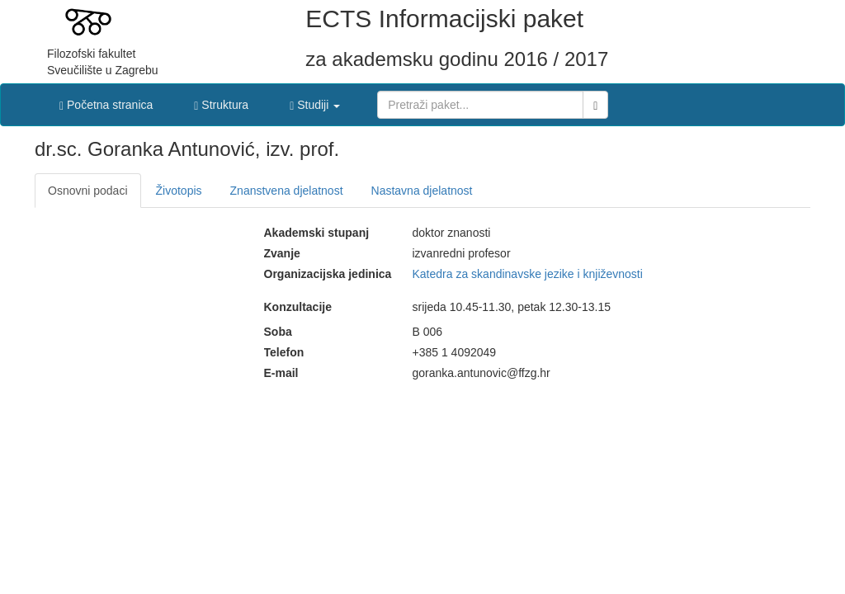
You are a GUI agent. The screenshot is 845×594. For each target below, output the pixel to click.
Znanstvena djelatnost (286, 190)
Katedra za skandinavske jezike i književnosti (528, 273)
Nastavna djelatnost (422, 190)
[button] (314, 100)
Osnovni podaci (88, 190)
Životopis (179, 190)
